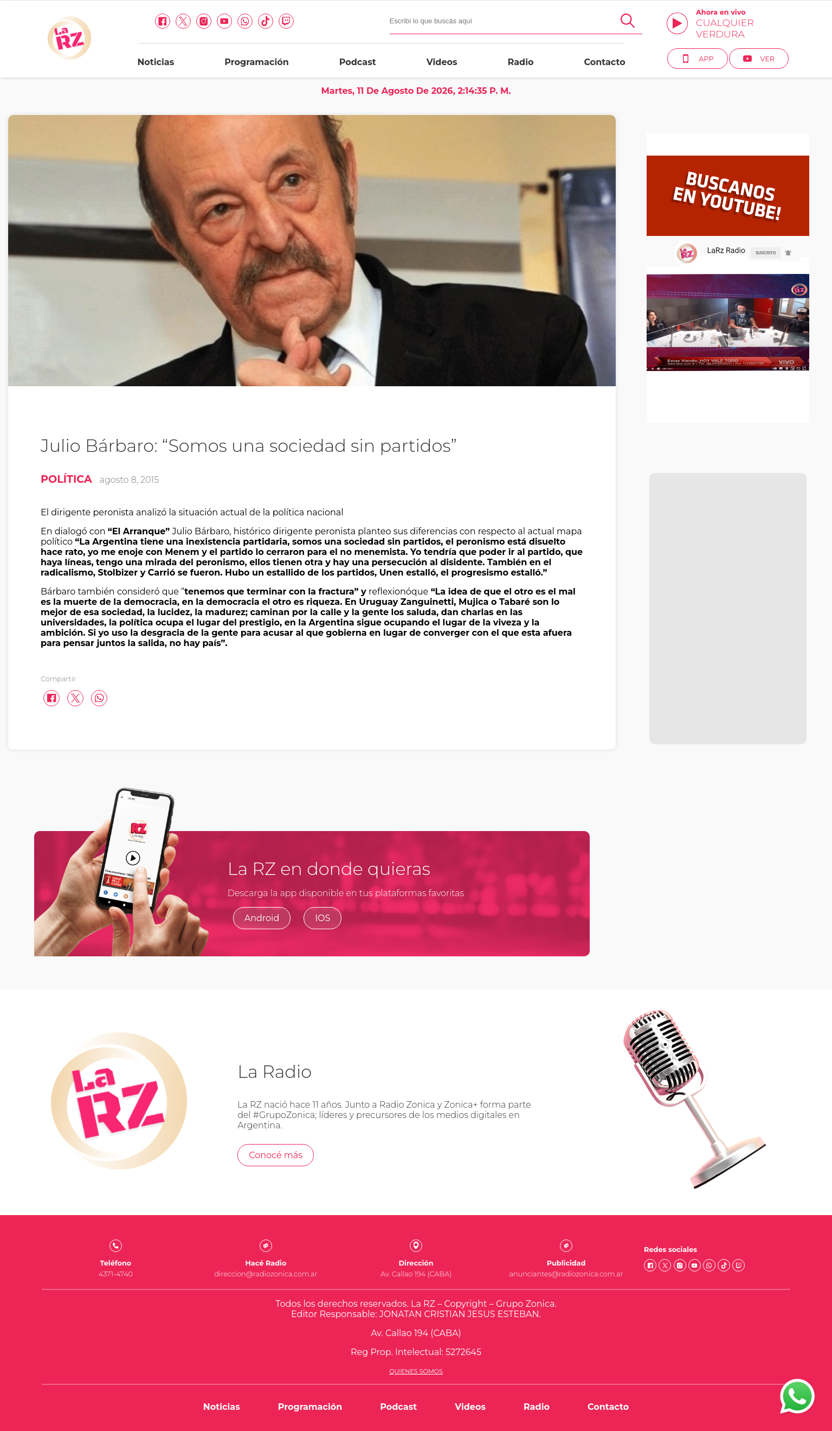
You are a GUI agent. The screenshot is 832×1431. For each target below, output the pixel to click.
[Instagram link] (203, 21)
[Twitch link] (286, 21)
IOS (322, 918)
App (697, 58)
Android (262, 918)
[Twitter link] (183, 21)
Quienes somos (416, 1371)
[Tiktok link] (265, 21)
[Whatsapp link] (245, 21)
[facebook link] (162, 21)
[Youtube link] (224, 21)
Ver (759, 58)
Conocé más (275, 1155)
